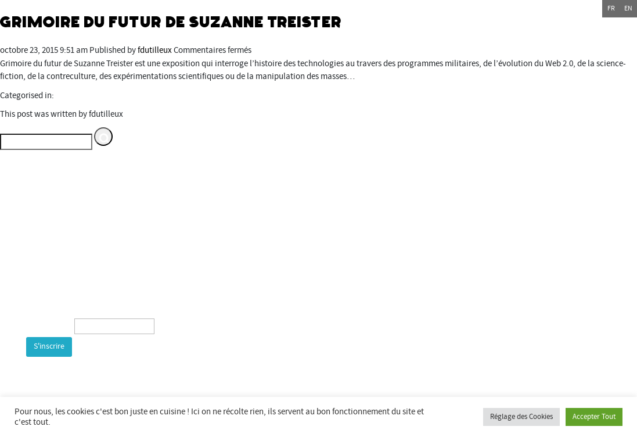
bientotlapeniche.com (522, 320)
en (628, 8)
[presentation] (114, 382)
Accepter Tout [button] (594, 416)
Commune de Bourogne (490, 254)
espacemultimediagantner (538, 294)
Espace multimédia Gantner (538, 280)
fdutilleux (155, 50)
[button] (103, 136)
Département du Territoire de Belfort (512, 215)
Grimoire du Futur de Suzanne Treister (171, 22)
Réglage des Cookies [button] (521, 416)
